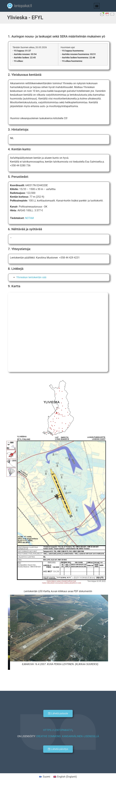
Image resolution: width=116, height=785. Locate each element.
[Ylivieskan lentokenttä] (58, 332)
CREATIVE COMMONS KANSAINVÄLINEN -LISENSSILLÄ (67, 736)
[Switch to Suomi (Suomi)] (44, 777)
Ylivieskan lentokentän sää (31, 277)
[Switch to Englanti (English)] (65, 777)
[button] (96, 6)
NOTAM (29, 218)
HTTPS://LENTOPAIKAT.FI (57, 730)
